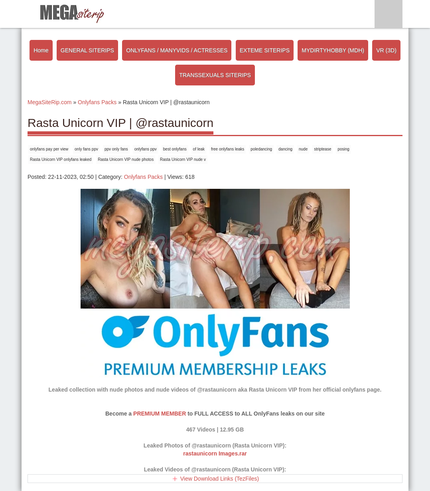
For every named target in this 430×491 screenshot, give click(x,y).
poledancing (261, 149)
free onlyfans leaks (227, 149)
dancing (285, 149)
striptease (322, 149)
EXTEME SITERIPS (265, 50)
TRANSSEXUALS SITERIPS (215, 75)
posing (343, 149)
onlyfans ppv (145, 149)
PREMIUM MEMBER (159, 413)
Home (41, 50)
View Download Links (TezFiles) (219, 478)
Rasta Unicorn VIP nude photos (126, 159)
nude (303, 149)
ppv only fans (116, 149)
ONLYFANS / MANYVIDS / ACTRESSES (176, 50)
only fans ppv (86, 149)
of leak (199, 149)
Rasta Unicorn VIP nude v (183, 159)
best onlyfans (175, 149)
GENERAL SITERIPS (87, 50)
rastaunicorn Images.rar (215, 453)
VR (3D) (386, 50)
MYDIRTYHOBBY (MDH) (333, 50)
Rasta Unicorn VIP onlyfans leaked (60, 159)
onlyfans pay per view (49, 149)
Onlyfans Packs (143, 177)
